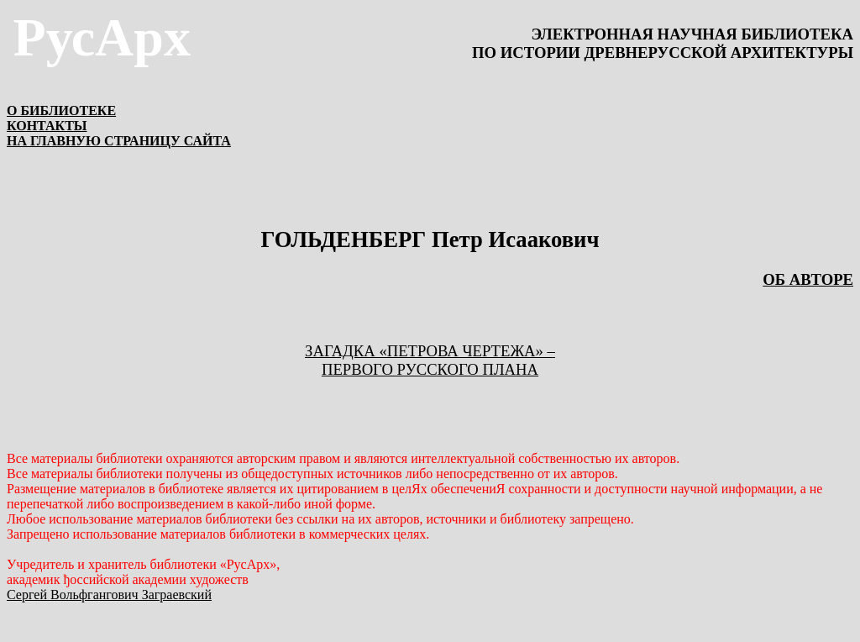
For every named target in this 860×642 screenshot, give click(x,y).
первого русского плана (430, 369)
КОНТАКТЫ (47, 125)
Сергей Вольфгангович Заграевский (109, 594)
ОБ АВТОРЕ (808, 279)
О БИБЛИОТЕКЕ (61, 110)
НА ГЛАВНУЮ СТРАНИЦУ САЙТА (119, 141)
